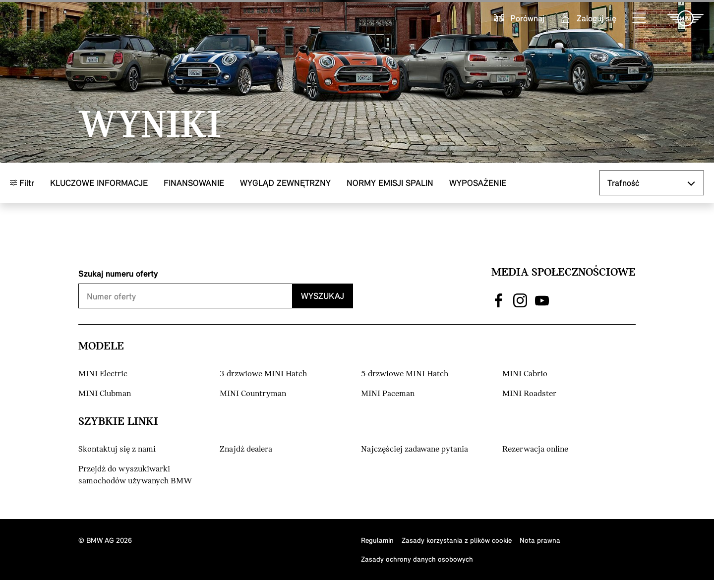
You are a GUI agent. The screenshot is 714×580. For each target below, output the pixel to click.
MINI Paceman (388, 394)
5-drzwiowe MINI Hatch (404, 374)
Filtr (22, 182)
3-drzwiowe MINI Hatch (263, 374)
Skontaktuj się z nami (117, 449)
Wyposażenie (477, 182)
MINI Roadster (529, 394)
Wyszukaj (322, 295)
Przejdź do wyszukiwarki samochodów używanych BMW (135, 475)
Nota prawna (540, 540)
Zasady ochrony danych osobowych (417, 559)
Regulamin (377, 540)
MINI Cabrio (524, 374)
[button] (639, 18)
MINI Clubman (104, 394)
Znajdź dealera (246, 449)
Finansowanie (194, 182)
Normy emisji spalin (390, 182)
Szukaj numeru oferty (118, 273)
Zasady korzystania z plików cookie (457, 540)
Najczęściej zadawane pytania (414, 449)
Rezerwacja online (535, 449)
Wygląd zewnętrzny (285, 182)
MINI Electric (102, 374)
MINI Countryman (253, 394)
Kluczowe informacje (99, 182)
